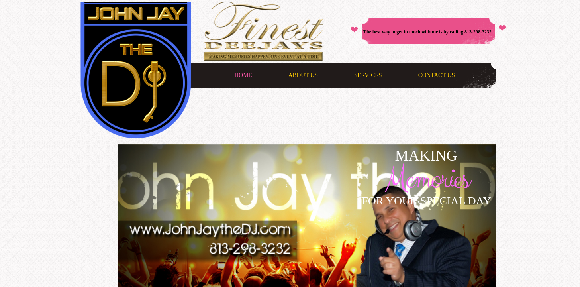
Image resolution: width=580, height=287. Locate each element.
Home (243, 75)
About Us (303, 75)
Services (368, 75)
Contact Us (436, 75)
